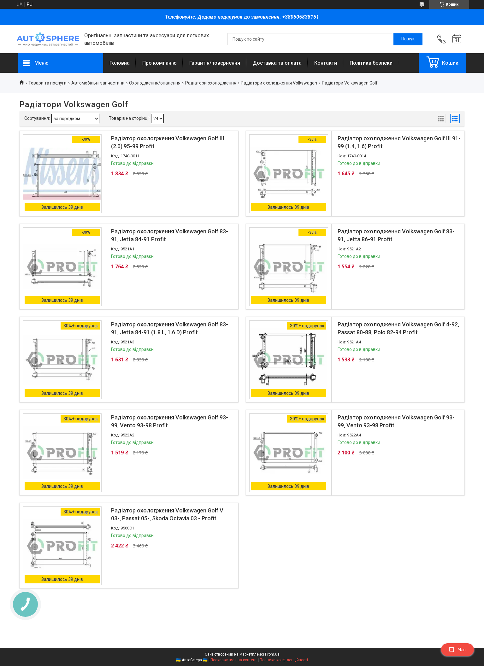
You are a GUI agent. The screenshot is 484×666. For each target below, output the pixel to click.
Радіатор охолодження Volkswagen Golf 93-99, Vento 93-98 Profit (169, 421)
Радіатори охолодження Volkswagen (279, 82)
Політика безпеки (371, 63)
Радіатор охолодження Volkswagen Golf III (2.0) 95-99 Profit (167, 142)
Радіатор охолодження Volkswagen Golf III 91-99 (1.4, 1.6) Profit (399, 142)
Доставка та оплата (277, 63)
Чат (457, 649)
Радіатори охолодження (210, 82)
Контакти (325, 63)
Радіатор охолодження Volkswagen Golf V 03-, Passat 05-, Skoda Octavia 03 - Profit (167, 514)
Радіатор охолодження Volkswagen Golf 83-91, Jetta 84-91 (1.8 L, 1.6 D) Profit (169, 328)
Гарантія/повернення (214, 63)
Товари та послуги (47, 82)
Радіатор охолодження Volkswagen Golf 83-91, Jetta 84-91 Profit (169, 235)
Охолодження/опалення (154, 82)
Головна (119, 63)
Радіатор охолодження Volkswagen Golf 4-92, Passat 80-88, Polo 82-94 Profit (398, 328)
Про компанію (159, 63)
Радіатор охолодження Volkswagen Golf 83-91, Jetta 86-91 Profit (396, 235)
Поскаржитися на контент (233, 660)
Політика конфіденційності (284, 660)
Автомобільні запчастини (98, 82)
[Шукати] (407, 39)
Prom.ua (272, 654)
